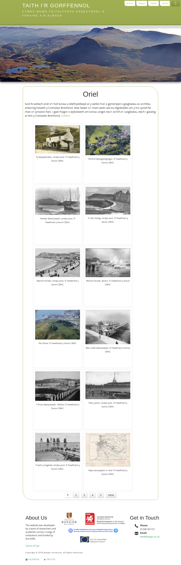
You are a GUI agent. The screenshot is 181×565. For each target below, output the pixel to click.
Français (141, 3)
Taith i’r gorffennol (56, 5)
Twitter (49, 559)
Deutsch (129, 3)
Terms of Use (32, 545)
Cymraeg (153, 3)
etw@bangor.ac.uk (149, 536)
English (165, 3)
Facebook (32, 559)
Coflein (65, 115)
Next (111, 495)
